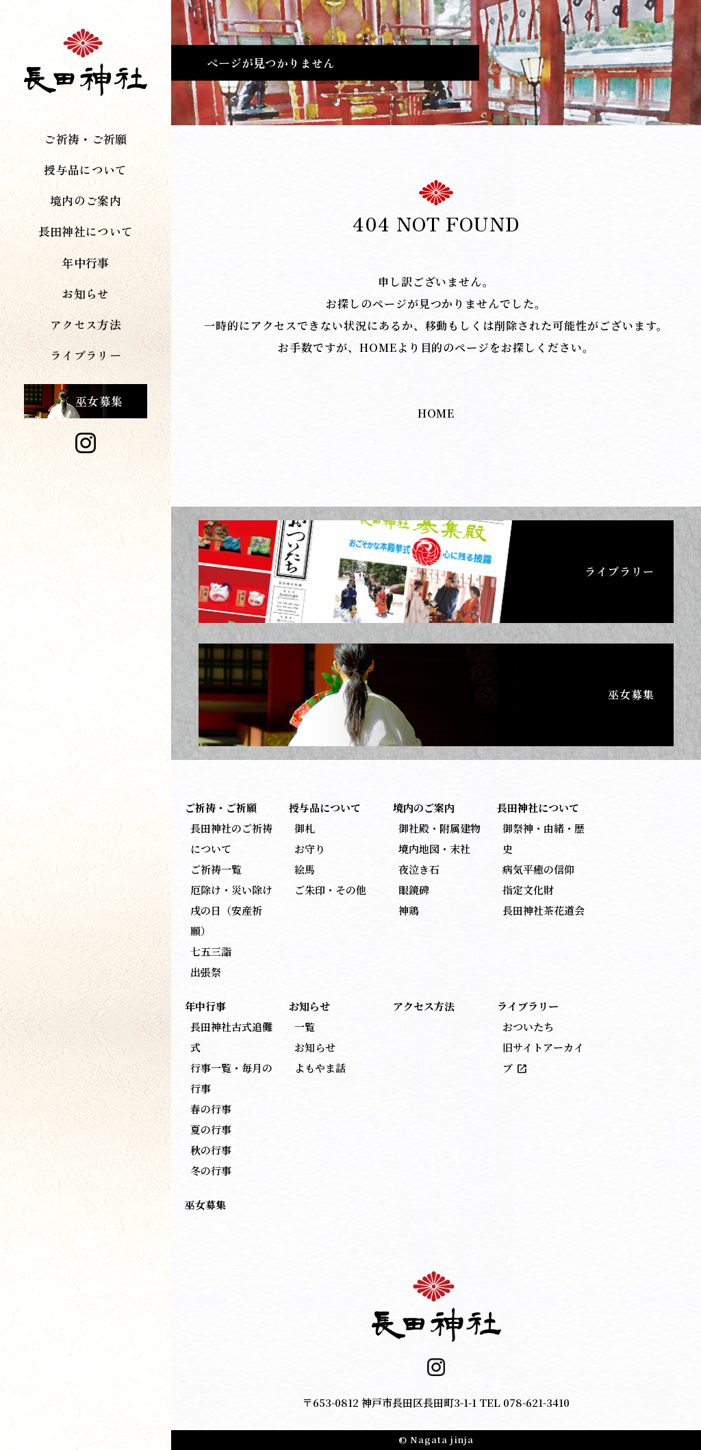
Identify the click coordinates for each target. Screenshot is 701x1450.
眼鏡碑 (413, 889)
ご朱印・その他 (330, 889)
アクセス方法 (85, 324)
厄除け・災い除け (231, 889)
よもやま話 (320, 1067)
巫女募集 (99, 400)
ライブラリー (619, 571)
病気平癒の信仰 (538, 869)
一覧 (304, 1026)
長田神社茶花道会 (543, 910)
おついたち (528, 1026)
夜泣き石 (418, 869)
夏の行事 (210, 1129)
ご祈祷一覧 (216, 869)
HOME (436, 413)
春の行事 (210, 1109)
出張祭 (205, 972)
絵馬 (304, 869)
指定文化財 (528, 889)
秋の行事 (210, 1150)
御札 (304, 828)
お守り (309, 848)
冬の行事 (210, 1170)
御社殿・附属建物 (439, 828)
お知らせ (314, 1047)
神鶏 (408, 910)
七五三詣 (210, 951)
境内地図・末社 (434, 848)
